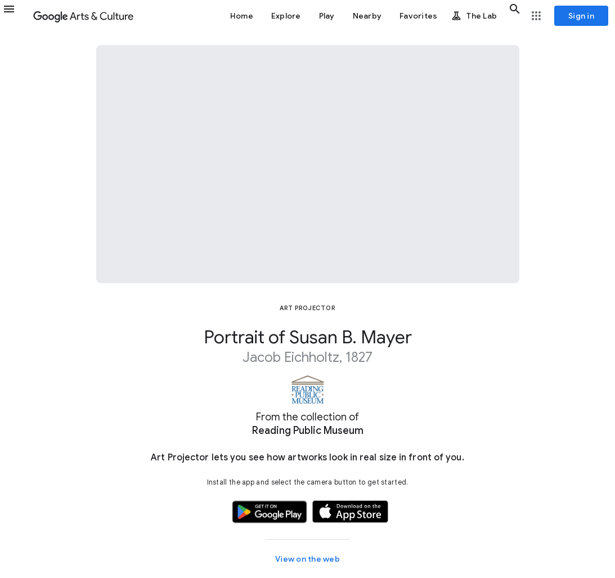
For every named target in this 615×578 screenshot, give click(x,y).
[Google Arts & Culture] (83, 16)
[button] (15, 15)
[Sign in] (581, 16)
